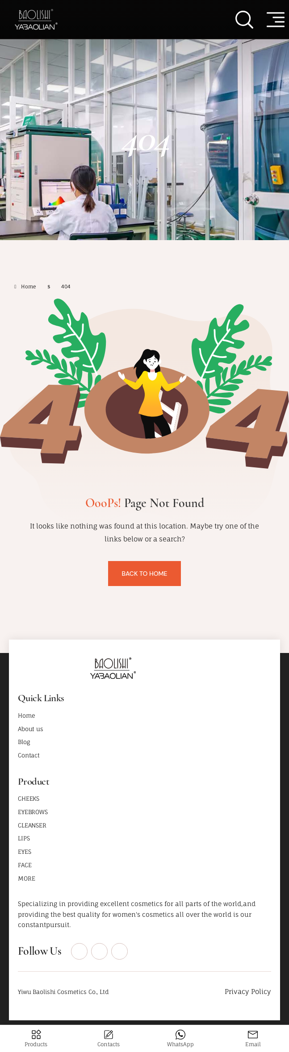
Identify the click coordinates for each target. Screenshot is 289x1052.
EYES (24, 851)
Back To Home (144, 574)
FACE (24, 865)
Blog (24, 741)
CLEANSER (32, 825)
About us (30, 728)
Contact (29, 755)
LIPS (23, 838)
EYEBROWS (33, 811)
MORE (26, 878)
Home (26, 715)
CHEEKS (28, 798)
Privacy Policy (248, 991)
